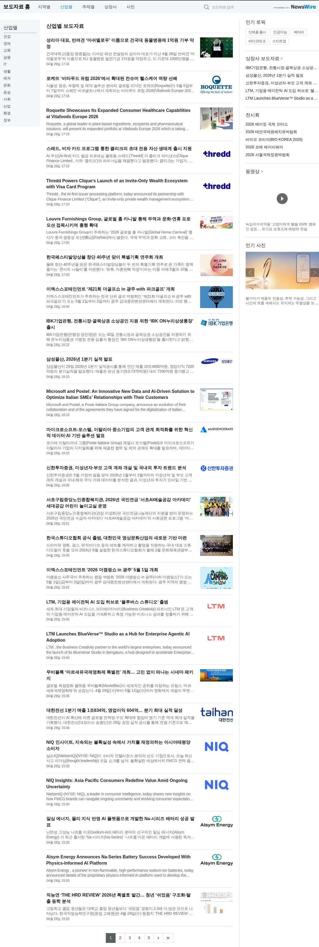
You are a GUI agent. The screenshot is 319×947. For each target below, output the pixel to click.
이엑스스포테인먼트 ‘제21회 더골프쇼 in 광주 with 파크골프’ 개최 (110, 289)
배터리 (299, 32)
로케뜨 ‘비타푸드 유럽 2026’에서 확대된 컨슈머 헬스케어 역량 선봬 (111, 78)
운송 (7, 92)
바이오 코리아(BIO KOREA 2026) (274, 139)
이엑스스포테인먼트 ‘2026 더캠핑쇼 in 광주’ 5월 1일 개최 (102, 569)
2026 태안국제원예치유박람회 (271, 132)
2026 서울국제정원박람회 (268, 155)
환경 (7, 113)
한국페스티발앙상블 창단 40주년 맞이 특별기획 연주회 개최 (104, 257)
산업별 (66, 6)
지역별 (44, 6)
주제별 (88, 6)
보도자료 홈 (16, 7)
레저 (7, 78)
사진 (131, 6)
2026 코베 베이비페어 (264, 147)
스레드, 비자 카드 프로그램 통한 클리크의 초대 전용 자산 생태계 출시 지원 (119, 148)
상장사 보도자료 (262, 58)
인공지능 (280, 32)
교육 (7, 50)
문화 (7, 85)
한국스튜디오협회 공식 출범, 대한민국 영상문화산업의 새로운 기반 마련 (116, 538)
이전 (250, 272)
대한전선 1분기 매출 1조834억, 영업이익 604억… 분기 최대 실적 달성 (114, 710)
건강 (7, 36)
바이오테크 (257, 41)
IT (5, 64)
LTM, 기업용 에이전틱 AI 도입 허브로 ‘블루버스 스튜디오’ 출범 (107, 602)
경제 (7, 43)
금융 (7, 57)
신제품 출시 (257, 32)
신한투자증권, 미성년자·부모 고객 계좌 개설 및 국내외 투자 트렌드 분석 (116, 467)
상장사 (110, 6)
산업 (7, 106)
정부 (7, 120)
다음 (314, 272)
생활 (7, 71)
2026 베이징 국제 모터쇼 (267, 124)
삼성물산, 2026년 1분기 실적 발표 (79, 359)
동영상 (253, 171)
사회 (7, 99)
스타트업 (279, 41)
